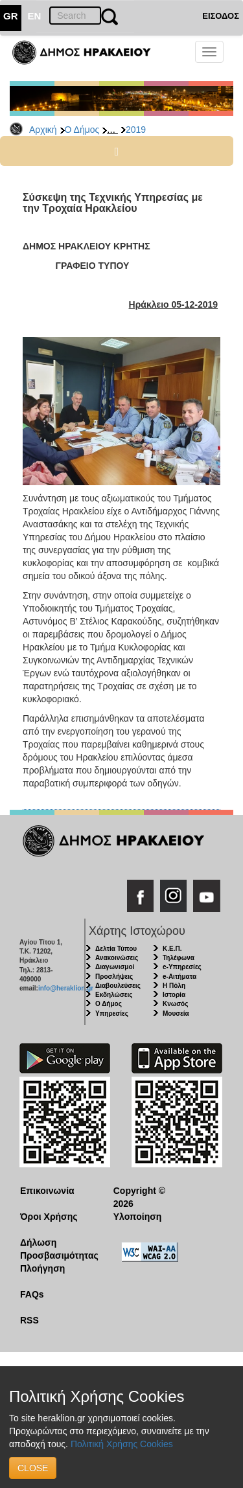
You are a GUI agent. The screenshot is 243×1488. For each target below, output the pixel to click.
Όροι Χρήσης (49, 1216)
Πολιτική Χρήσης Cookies (122, 1444)
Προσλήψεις (114, 976)
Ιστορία (174, 994)
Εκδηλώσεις (114, 994)
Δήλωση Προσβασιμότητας (56, 1249)
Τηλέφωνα (178, 957)
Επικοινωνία (47, 1190)
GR (10, 15)
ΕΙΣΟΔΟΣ (220, 16)
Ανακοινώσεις (116, 957)
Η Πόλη (174, 985)
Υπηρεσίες (111, 1013)
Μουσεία (176, 1013)
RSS (29, 1320)
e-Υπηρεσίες (182, 966)
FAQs (32, 1294)
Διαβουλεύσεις (118, 985)
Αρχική (43, 129)
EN (34, 15)
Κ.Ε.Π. (172, 948)
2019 (136, 129)
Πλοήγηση (42, 1268)
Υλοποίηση (137, 1216)
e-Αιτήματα (179, 976)
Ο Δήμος (82, 129)
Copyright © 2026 (139, 1197)
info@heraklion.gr (65, 988)
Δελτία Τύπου (116, 948)
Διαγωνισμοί (114, 966)
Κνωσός (175, 1003)
